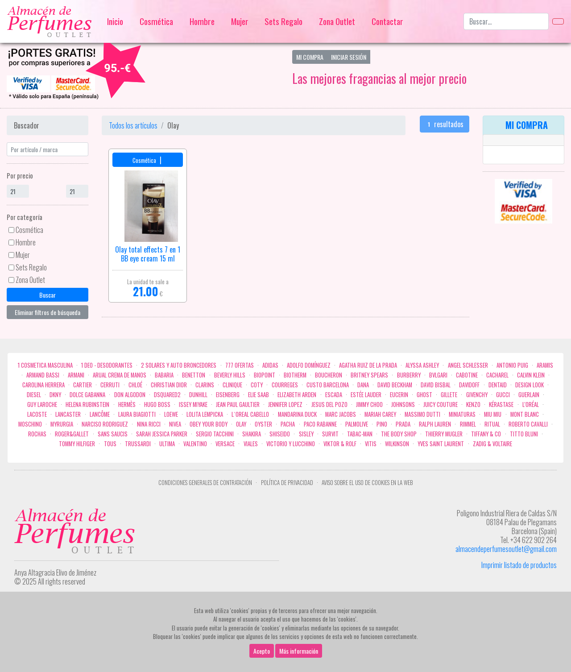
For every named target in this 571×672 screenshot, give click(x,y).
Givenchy (477, 394)
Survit (330, 434)
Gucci (503, 394)
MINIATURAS (462, 414)
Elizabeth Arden (296, 394)
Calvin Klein (531, 375)
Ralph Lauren (435, 424)
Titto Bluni (524, 434)
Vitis (371, 444)
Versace (225, 444)
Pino (382, 424)
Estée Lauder (366, 394)
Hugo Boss (157, 404)
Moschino (30, 424)
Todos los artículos (133, 125)
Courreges (285, 385)
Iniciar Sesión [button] (348, 57)
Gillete (449, 394)
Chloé (135, 385)
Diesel (34, 394)
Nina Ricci (149, 424)
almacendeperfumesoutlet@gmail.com (506, 548)
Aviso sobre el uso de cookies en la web (367, 482)
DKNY (55, 394)
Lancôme (100, 414)
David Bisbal (436, 385)
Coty (257, 385)
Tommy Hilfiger (77, 444)
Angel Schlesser (468, 365)
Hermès (127, 404)
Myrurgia (61, 424)
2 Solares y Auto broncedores (178, 365)
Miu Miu (492, 414)
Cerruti (110, 385)
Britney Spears (369, 375)
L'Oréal (530, 404)
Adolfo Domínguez (309, 365)
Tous (110, 444)
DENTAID (497, 385)
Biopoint (264, 375)
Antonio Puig (512, 365)
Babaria (164, 375)
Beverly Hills (229, 375)
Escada (333, 394)
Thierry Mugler (444, 434)
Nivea (175, 424)
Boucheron (328, 375)
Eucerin (399, 394)
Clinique (232, 385)
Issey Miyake (193, 404)
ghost (424, 394)
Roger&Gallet (72, 434)
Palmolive (356, 424)
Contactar (387, 21)
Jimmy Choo (369, 404)
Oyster (263, 424)
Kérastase (501, 404)
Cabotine (467, 375)
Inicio (115, 21)
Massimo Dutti (422, 414)
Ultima (167, 444)
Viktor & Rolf (339, 444)
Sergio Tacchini (215, 434)
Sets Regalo (283, 21)
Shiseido (279, 434)
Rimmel (468, 424)
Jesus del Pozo (329, 404)
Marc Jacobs (340, 414)
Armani (76, 375)
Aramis (545, 365)
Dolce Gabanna (87, 394)
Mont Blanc (524, 414)
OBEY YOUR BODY (209, 424)
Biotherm (295, 375)
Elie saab (258, 394)
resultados (444, 124)
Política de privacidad (287, 482)
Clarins (204, 385)
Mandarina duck (297, 414)
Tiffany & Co (486, 434)
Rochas (37, 434)
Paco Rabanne (320, 424)
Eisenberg (228, 394)
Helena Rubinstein (87, 404)
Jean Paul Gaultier (238, 404)
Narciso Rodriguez (105, 424)
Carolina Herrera (43, 385)
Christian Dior (169, 385)
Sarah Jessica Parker (161, 434)
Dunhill (198, 394)
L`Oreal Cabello (250, 414)
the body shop (399, 434)
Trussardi (138, 444)
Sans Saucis (113, 434)
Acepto (261, 650)
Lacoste (37, 414)
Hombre (202, 21)
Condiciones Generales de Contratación (205, 482)
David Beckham (394, 385)
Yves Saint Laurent (441, 444)
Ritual (492, 424)
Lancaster (68, 414)
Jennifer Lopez (285, 404)
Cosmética (156, 21)
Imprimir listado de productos (519, 565)
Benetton (193, 375)
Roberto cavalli (528, 424)
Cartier (82, 385)
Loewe (171, 414)
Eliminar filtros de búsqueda (47, 312)
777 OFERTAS (239, 365)
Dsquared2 (167, 394)
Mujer (239, 21)
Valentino (195, 444)
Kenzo (473, 404)
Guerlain (528, 394)
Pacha (288, 424)
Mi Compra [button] (309, 57)
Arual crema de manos (119, 375)
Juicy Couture (440, 404)
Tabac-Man (359, 434)
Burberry (409, 375)
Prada (403, 424)
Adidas (270, 365)
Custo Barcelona (327, 385)
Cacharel (497, 375)
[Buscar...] (506, 21)
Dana (363, 385)
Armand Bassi (42, 375)
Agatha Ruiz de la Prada (368, 365)
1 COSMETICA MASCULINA (45, 365)
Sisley (306, 434)
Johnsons (403, 404)
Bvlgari (438, 375)
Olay (241, 424)
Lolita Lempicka (204, 414)
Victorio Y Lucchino (290, 444)
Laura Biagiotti (137, 414)
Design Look (529, 385)
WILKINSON (397, 444)
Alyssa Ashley (422, 365)
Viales (251, 444)
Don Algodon (129, 394)
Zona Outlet (337, 21)
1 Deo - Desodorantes (106, 365)
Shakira (251, 434)
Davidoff (469, 385)
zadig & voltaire (492, 444)
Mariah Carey (380, 414)
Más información (298, 650)
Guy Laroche (42, 404)
